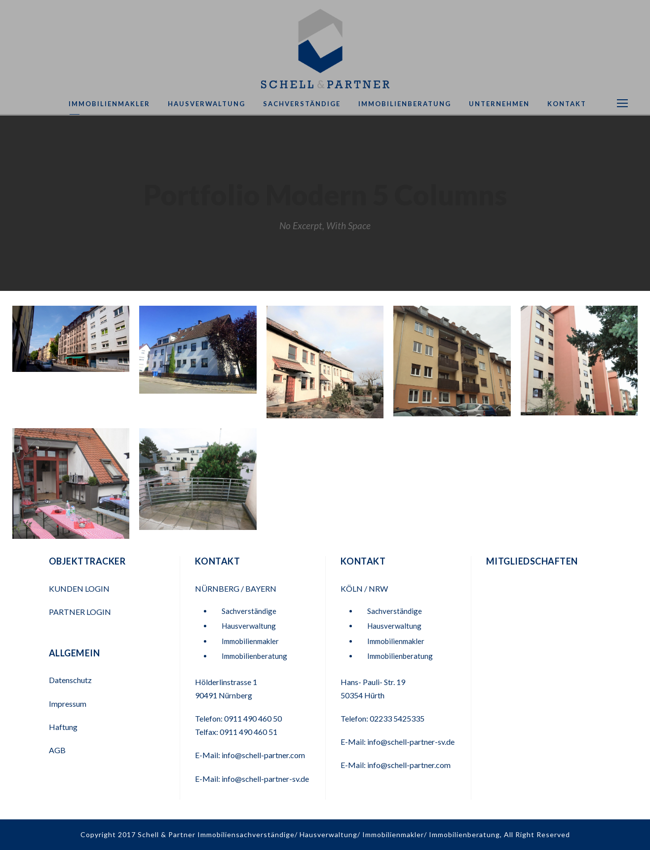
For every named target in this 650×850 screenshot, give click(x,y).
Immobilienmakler (109, 104)
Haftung (63, 726)
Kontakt (566, 104)
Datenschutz (70, 680)
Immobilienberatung (404, 104)
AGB (57, 750)
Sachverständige (302, 104)
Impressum (67, 703)
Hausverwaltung (206, 104)
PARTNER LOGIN (81, 611)
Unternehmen (499, 104)
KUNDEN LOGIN (80, 588)
